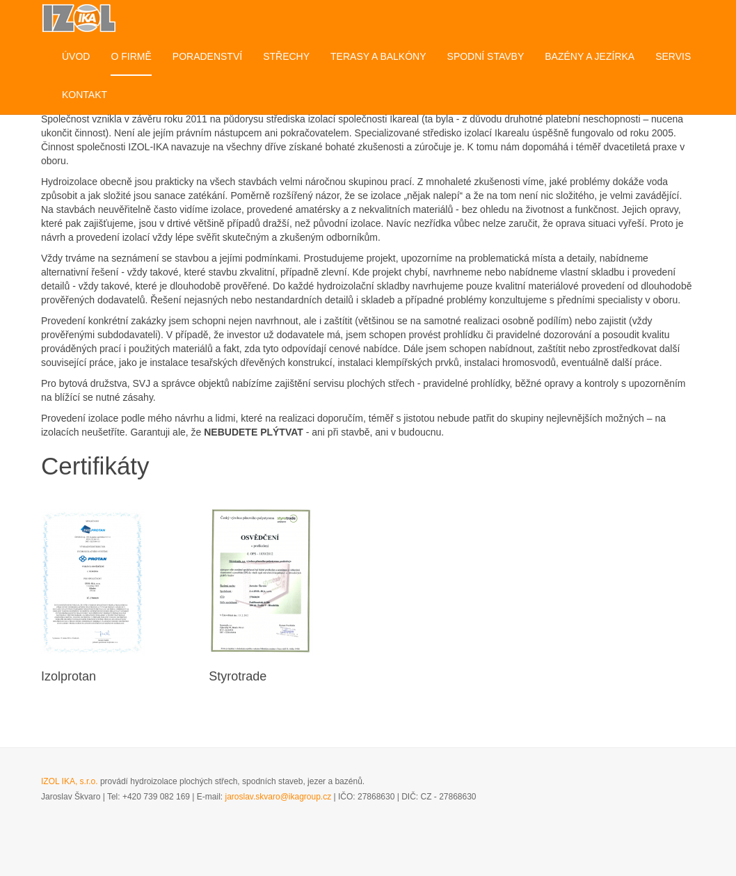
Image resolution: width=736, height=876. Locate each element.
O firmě (131, 56)
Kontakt (84, 94)
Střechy (286, 56)
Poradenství (207, 56)
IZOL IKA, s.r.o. (69, 781)
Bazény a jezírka (589, 56)
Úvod (76, 56)
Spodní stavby (486, 56)
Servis (673, 56)
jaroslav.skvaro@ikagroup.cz (278, 797)
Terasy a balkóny (378, 56)
